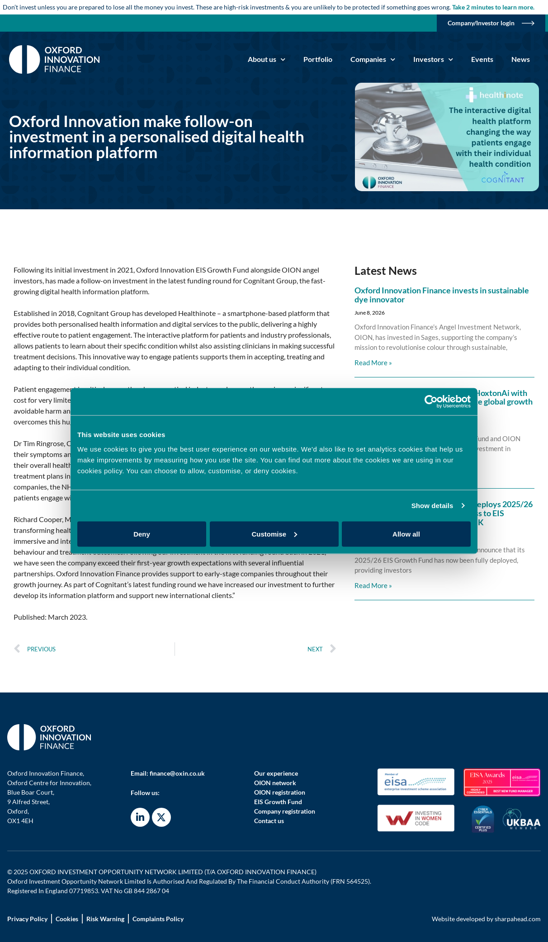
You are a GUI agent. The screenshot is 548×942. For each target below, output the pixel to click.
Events (482, 59)
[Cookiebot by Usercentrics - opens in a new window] (431, 402)
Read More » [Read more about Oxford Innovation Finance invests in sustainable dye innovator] (373, 362)
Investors (433, 59)
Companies (372, 59)
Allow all (406, 533)
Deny (141, 533)
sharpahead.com (518, 919)
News (520, 59)
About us (266, 59)
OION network (275, 783)
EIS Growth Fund (278, 801)
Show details (432, 505)
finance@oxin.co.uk (177, 773)
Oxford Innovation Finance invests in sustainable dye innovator (441, 294)
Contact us (269, 820)
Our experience (276, 773)
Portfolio (317, 59)
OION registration (279, 792)
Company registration (284, 811)
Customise (274, 533)
